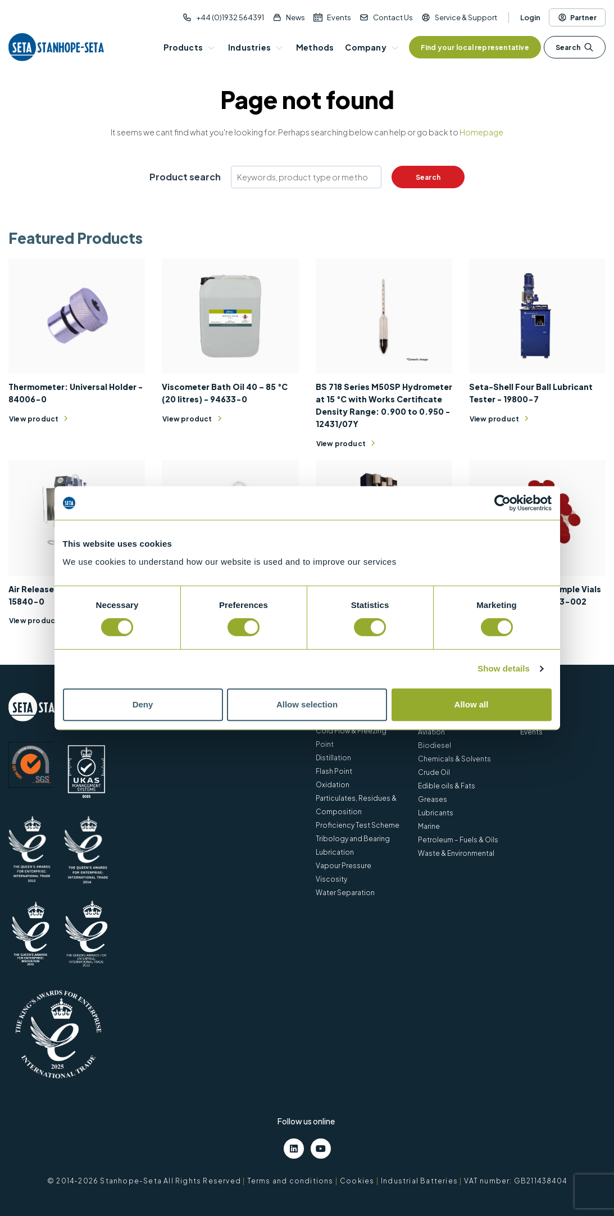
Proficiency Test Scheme (357, 825)
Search (575, 47)
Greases (432, 799)
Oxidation (332, 785)
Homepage (481, 132)
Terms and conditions (290, 1181)
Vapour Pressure (343, 865)
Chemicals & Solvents (454, 759)
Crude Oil (434, 772)
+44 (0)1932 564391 (230, 17)
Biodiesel (434, 745)
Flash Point (334, 771)
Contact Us (393, 17)
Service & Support (466, 17)
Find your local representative (475, 47)
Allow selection (307, 704)
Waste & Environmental (456, 853)
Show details (503, 668)
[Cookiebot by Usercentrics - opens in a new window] (502, 502)
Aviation (431, 732)
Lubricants (435, 813)
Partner (577, 17)
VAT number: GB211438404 (515, 1181)
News (295, 17)
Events (339, 17)
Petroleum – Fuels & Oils (458, 840)
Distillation (333, 758)
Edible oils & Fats (446, 786)
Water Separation (345, 892)
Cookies (357, 1181)
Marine (429, 826)
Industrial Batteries (419, 1181)
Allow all (471, 704)
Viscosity (331, 879)
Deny (143, 704)
